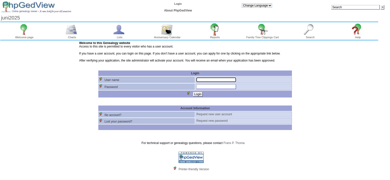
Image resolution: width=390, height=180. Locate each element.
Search (310, 36)
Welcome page (24, 36)
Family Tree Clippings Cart (262, 36)
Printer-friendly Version (194, 169)
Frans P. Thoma (234, 143)
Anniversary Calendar (167, 36)
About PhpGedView (178, 10)
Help (358, 36)
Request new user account (214, 114)
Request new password (212, 120)
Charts (72, 36)
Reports (215, 36)
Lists (120, 36)
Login (178, 3)
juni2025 (10, 17)
